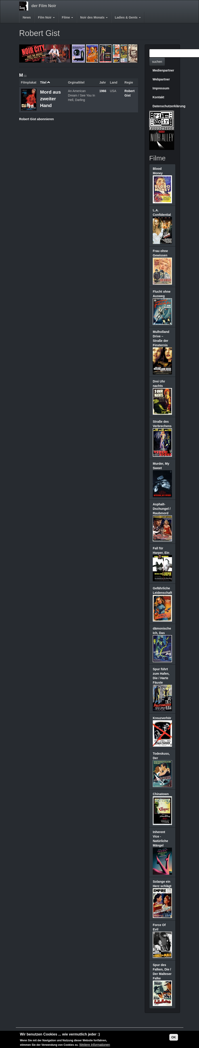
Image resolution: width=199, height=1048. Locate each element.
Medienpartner (163, 70)
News (27, 17)
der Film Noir (43, 6)
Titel (45, 82)
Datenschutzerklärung (164, 106)
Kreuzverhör (162, 718)
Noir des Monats (94, 17)
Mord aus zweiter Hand (50, 98)
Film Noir (46, 17)
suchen (157, 61)
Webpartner (161, 79)
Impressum (161, 88)
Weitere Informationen (94, 1045)
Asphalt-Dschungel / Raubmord (161, 508)
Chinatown (161, 794)
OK (173, 1038)
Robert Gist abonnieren (36, 119)
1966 (102, 91)
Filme (67, 17)
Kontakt (158, 97)
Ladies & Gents (128, 17)
